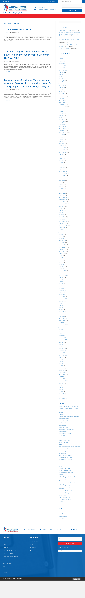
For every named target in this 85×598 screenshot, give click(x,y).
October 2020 (62, 176)
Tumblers (61, 501)
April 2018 (61, 236)
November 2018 (63, 221)
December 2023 (63, 100)
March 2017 (61, 264)
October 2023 (62, 104)
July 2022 (61, 137)
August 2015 (62, 301)
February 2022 (62, 143)
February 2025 (62, 81)
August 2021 (62, 154)
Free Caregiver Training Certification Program (69, 446)
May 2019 (61, 212)
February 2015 (62, 314)
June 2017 (61, 258)
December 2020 (63, 171)
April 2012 (61, 366)
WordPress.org (62, 518)
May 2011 (61, 389)
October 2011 (62, 379)
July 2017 (61, 255)
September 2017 (63, 251)
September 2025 (63, 70)
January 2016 (62, 292)
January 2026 (62, 61)
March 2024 (61, 94)
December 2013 (63, 335)
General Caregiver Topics (65, 451)
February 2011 (62, 396)
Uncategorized (62, 503)
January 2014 (62, 333)
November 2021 (63, 148)
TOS (4, 569)
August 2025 (62, 72)
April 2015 (61, 309)
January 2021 (62, 169)
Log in (60, 511)
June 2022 (61, 139)
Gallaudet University (63, 449)
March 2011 (61, 394)
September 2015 (63, 299)
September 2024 (63, 85)
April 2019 (61, 214)
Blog (4, 566)
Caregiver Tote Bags (63, 442)
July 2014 (61, 327)
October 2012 (62, 353)
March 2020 (61, 191)
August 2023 (62, 109)
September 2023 (63, 106)
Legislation (61, 466)
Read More (7, 43)
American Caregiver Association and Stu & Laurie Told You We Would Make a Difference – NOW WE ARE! (28, 54)
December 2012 (63, 350)
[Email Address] (72, 6)
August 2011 (62, 383)
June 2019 (61, 210)
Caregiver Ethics (62, 425)
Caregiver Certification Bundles (66, 423)
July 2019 (61, 208)
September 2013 (63, 340)
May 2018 (61, 234)
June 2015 (61, 305)
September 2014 (63, 325)
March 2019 (61, 217)
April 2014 (61, 331)
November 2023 (63, 102)
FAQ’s (31, 550)
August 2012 (62, 357)
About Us (5, 544)
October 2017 (62, 249)
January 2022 (62, 145)
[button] (3, 1)
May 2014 (61, 329)
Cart (31, 544)
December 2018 (63, 219)
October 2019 (62, 201)
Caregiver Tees (7, 563)
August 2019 (62, 206)
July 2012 (61, 359)
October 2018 (62, 223)
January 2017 (62, 268)
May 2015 (61, 307)
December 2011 (63, 374)
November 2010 (63, 398)
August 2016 (62, 277)
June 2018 (61, 232)
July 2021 (61, 156)
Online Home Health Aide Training (67, 491)
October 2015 (62, 297)
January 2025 (62, 83)
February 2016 (62, 290)
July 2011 (61, 385)
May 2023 (61, 115)
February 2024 (62, 96)
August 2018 (62, 227)
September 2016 (63, 275)
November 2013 (63, 337)
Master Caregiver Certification (66, 472)
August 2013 (62, 342)
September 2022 (63, 132)
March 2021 (61, 165)
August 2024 (62, 87)
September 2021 (63, 152)
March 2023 (61, 119)
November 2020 (63, 173)
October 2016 (62, 273)
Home (4, 541)
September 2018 (63, 225)
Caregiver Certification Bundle (66, 420)
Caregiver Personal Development (67, 429)
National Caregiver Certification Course (68, 477)
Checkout (33, 547)
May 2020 (61, 186)
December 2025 (63, 63)
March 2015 (61, 312)
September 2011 (63, 381)
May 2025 (61, 74)
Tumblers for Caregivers (64, 48)
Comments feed (63, 516)
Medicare (61, 474)
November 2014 (63, 320)
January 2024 (62, 98)
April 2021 (61, 163)
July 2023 (61, 111)
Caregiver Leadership (64, 427)
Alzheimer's (61, 414)
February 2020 (62, 193)
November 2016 (63, 271)
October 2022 (62, 130)
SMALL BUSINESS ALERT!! (17, 29)
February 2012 (62, 370)
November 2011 (63, 376)
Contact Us (6, 572)
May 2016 (61, 284)
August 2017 (62, 253)
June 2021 (61, 158)
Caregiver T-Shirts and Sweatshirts (67, 436)
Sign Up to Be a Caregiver (65, 30)
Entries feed (61, 514)
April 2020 (61, 189)
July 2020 (61, 182)
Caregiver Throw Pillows (64, 440)
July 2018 (61, 230)
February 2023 (62, 122)
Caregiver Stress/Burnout (65, 433)
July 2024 (61, 89)
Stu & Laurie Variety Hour (65, 499)
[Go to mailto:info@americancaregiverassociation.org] (46, 10)
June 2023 (61, 113)
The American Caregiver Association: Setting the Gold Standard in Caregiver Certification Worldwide (69, 34)
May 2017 (61, 260)
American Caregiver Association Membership (69, 416)
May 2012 (61, 363)
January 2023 (62, 124)
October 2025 (62, 68)
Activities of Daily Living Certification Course (69, 406)
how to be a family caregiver (65, 457)
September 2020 (63, 178)
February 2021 (62, 167)
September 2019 (63, 204)
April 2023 (61, 117)
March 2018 (61, 238)
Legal (60, 464)
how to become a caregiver (65, 459)
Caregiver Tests (62, 438)
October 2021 (62, 150)
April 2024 (61, 91)
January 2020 (62, 195)
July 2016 (61, 279)
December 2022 (63, 126)
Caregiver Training (8, 553)
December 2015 (63, 294)
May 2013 (61, 344)
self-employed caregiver (64, 493)
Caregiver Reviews (63, 431)
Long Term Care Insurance (65, 468)
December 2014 (63, 318)
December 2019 (63, 197)
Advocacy (61, 412)
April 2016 (61, 286)
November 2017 (63, 247)
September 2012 (63, 355)
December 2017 (63, 245)
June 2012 (61, 361)
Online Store (6, 547)
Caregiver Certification (64, 418)
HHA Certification (63, 453)
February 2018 (62, 240)
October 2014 (62, 322)
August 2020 (62, 180)
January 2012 (62, 372)
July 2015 (61, 303)
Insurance (61, 462)
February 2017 (62, 266)
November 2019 (63, 199)
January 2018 (62, 243)
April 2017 (61, 262)
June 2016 (61, 281)
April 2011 (61, 391)
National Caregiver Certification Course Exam (69, 482)
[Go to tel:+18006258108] (46, 7)
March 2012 (61, 368)
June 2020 (61, 184)
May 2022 (61, 141)
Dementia (61, 444)
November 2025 (63, 66)
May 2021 (61, 160)
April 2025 (61, 76)
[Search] (70, 22)
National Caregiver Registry (65, 485)
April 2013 (61, 346)
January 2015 (62, 316)
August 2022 (62, 135)
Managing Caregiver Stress (65, 470)
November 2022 (63, 128)
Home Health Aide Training (65, 455)
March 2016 (61, 288)
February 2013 (62, 348)
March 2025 (61, 78)
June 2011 (61, 387)
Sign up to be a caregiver (65, 497)
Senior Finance (62, 495)
